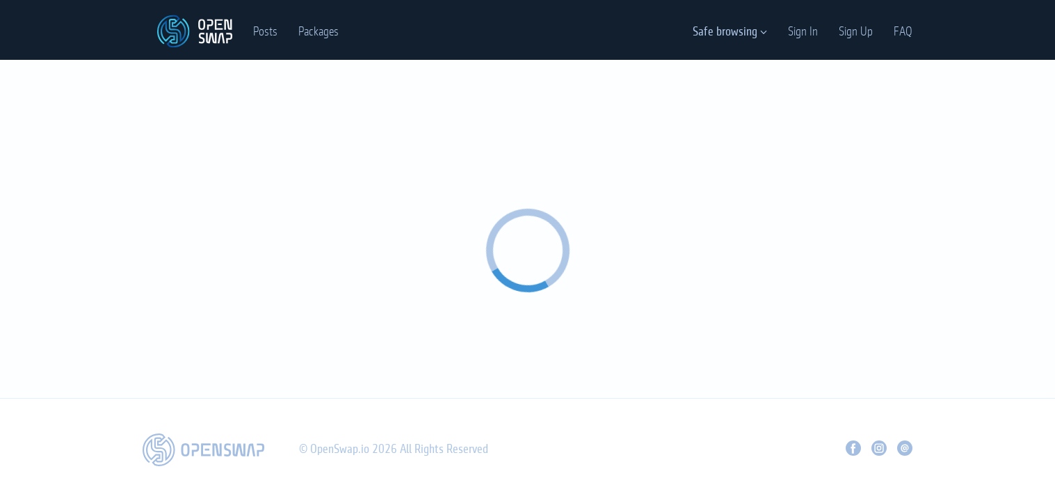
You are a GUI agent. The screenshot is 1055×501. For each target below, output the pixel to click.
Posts (265, 32)
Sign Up (856, 32)
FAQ (903, 32)
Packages (318, 32)
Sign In (803, 32)
